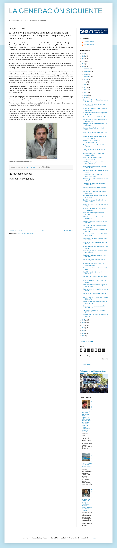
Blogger (93, 538)
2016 (83, 66)
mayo (85, 87)
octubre (86, 74)
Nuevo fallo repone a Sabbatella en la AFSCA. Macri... (94, 137)
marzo (86, 92)
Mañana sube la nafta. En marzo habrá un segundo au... (95, 277)
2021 (83, 53)
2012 (83, 328)
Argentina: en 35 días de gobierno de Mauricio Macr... (94, 105)
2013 (83, 325)
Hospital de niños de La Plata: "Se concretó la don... (93, 154)
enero (85, 97)
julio (85, 82)
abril (85, 90)
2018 (83, 61)
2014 (83, 322)
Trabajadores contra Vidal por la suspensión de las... (92, 175)
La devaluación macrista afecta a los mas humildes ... (94, 306)
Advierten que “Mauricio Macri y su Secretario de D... (93, 264)
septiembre (87, 76)
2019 (83, 58)
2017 (83, 64)
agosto (86, 79)
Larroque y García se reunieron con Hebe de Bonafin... (94, 260)
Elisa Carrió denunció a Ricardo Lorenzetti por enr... (92, 158)
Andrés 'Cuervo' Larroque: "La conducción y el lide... (92, 141)
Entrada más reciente (16, 230)
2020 (83, 56)
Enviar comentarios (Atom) (26, 233)
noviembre (87, 71)
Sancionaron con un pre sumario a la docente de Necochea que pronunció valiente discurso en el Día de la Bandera (87, 500)
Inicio (42, 230)
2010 (83, 333)
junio (85, 84)
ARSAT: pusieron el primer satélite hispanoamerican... (93, 162)
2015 (83, 320)
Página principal (86, 364)
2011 (83, 330)
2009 (83, 336)
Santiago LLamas (89, 41)
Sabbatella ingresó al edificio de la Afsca (95, 117)
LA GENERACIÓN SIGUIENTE (55, 11)
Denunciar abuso (86, 341)
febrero (86, 95)
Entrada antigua (68, 230)
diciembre (87, 69)
